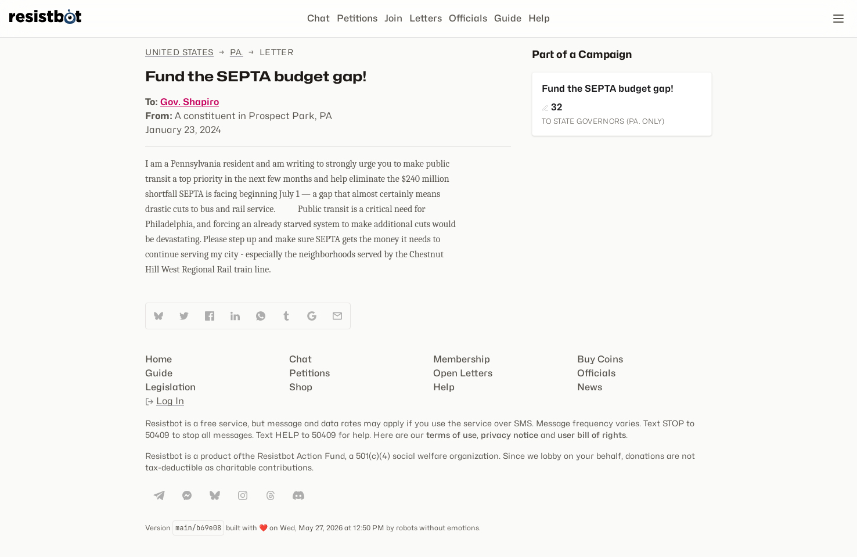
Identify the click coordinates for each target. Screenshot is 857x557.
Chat (318, 18)
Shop (300, 387)
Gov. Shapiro (189, 101)
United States (179, 52)
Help (539, 18)
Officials (468, 18)
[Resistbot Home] (45, 27)
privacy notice (509, 435)
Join (393, 18)
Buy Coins (600, 359)
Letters (425, 18)
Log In (164, 401)
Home (158, 359)
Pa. (236, 52)
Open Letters (462, 373)
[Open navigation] (838, 19)
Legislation (170, 387)
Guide (507, 18)
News (589, 387)
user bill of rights (591, 435)
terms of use (451, 435)
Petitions (357, 18)
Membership (461, 359)
